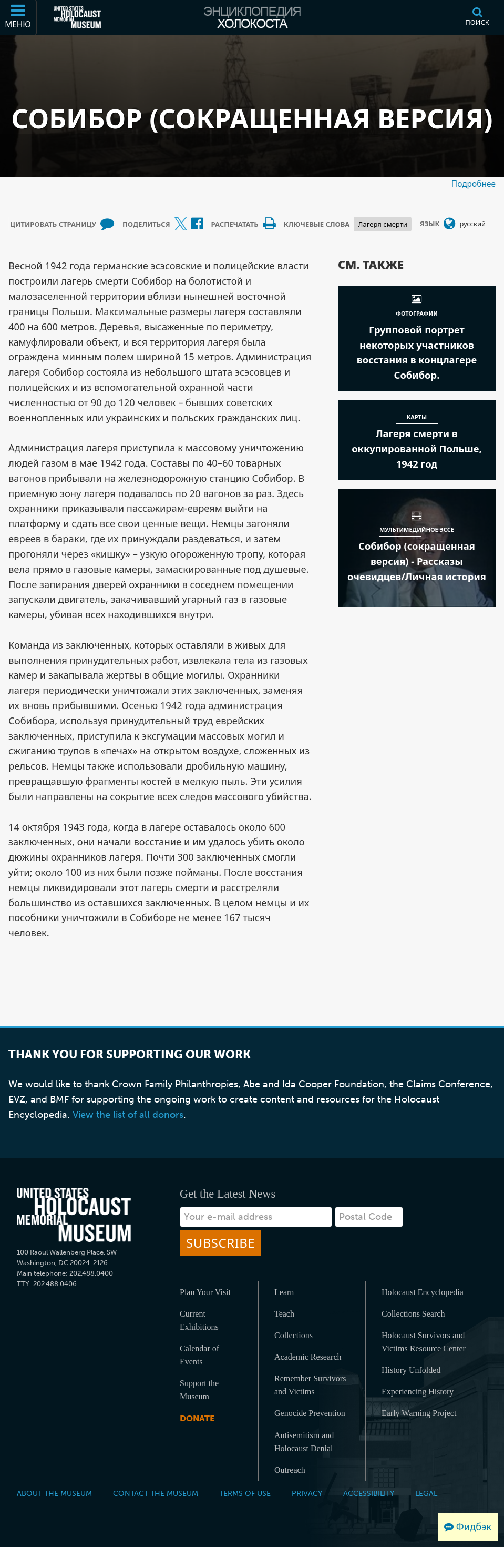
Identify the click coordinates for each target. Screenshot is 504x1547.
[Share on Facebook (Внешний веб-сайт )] (197, 224)
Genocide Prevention (309, 1413)
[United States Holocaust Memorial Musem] (74, 1215)
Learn (284, 1292)
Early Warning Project (419, 1413)
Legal (426, 1493)
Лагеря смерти (382, 224)
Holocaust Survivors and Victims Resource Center (424, 1342)
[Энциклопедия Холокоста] (252, 17)
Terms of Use (245, 1493)
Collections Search (413, 1313)
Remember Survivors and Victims (310, 1385)
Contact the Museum (155, 1493)
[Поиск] (477, 17)
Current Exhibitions (199, 1320)
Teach (284, 1313)
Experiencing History (418, 1391)
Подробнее (473, 183)
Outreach (289, 1469)
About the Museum (54, 1493)
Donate (197, 1418)
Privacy (307, 1493)
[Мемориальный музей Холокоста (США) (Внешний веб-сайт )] (77, 17)
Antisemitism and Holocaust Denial (304, 1442)
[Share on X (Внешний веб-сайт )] (180, 224)
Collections (293, 1335)
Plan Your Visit (205, 1292)
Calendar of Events (199, 1355)
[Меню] (18, 17)
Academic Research (307, 1356)
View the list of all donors (128, 1114)
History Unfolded (411, 1370)
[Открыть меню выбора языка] (449, 224)
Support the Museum (199, 1390)
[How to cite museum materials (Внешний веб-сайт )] (107, 224)
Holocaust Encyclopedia (423, 1292)
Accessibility (368, 1493)
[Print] (269, 224)
